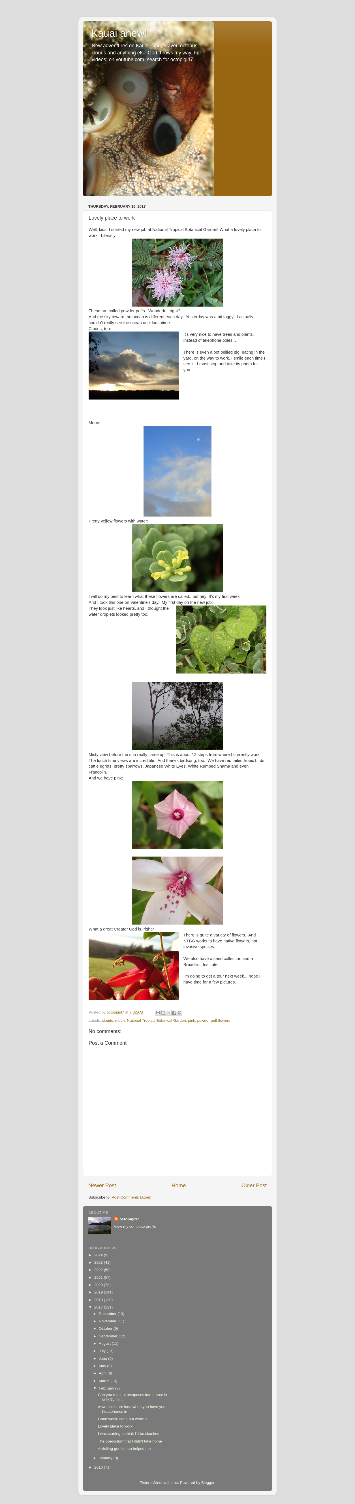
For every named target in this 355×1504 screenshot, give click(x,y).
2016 (99, 1467)
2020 (99, 1285)
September (109, 1336)
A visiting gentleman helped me (124, 1448)
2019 (99, 1292)
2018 (99, 1300)
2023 (99, 1262)
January (106, 1458)
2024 (99, 1255)
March (104, 1381)
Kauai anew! (119, 33)
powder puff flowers (213, 1020)
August (105, 1343)
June (103, 1358)
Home (179, 1185)
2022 (99, 1270)
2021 (99, 1277)
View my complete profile (135, 1226)
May (103, 1366)
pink (191, 1020)
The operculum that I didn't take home (130, 1441)
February (107, 1388)
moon (120, 1020)
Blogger (207, 1482)
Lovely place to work (115, 1426)
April (103, 1373)
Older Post (254, 1185)
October (106, 1328)
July (103, 1351)
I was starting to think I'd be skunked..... (131, 1433)
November (108, 1321)
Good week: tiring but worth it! (123, 1419)
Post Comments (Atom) (131, 1197)
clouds (107, 1020)
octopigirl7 (129, 1219)
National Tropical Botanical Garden (156, 1020)
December (108, 1314)
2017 (99, 1307)
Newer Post (102, 1185)
